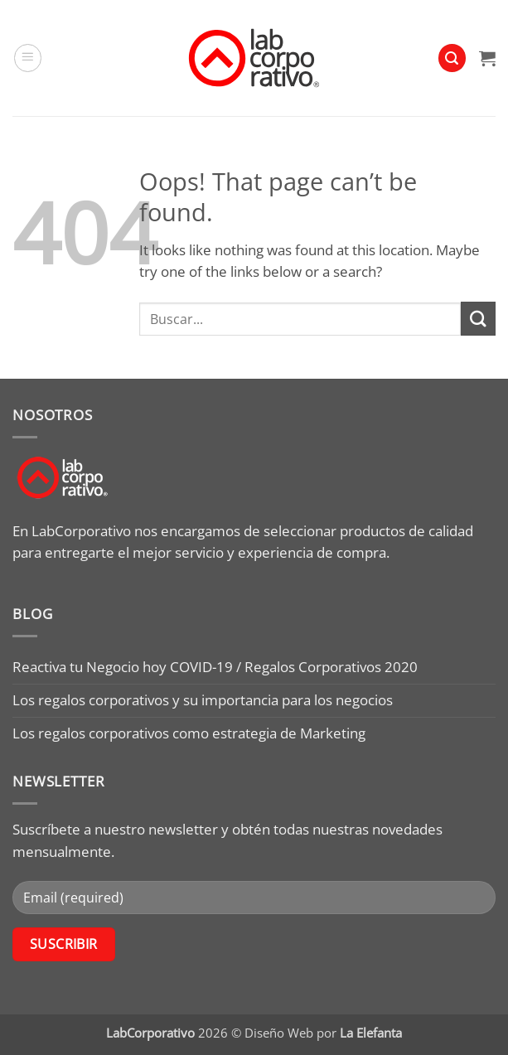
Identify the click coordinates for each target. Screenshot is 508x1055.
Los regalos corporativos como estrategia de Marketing (188, 733)
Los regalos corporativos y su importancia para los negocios (202, 699)
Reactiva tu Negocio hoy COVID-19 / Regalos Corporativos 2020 (215, 666)
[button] (28, 58)
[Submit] (478, 319)
